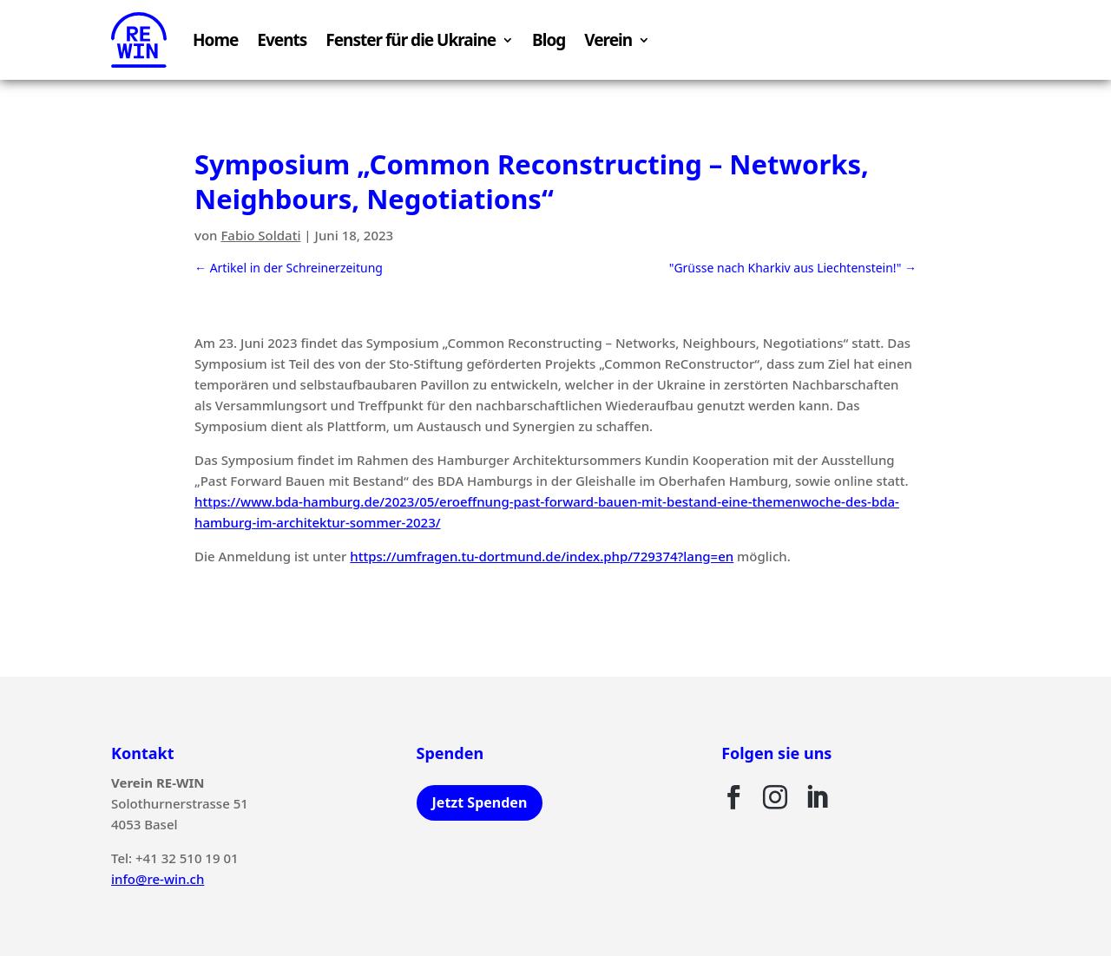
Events (281, 40)
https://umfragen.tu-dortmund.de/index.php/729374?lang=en (541, 556)
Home (215, 40)
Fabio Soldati (260, 235)
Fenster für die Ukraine (410, 40)
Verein (608, 40)
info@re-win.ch (157, 878)
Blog (548, 40)
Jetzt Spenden (480, 802)
